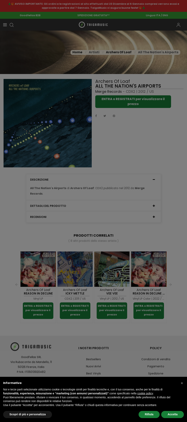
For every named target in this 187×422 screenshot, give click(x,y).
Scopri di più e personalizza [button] (27, 414)
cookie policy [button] (145, 393)
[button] (182, 383)
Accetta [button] (173, 414)
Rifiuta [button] (149, 414)
